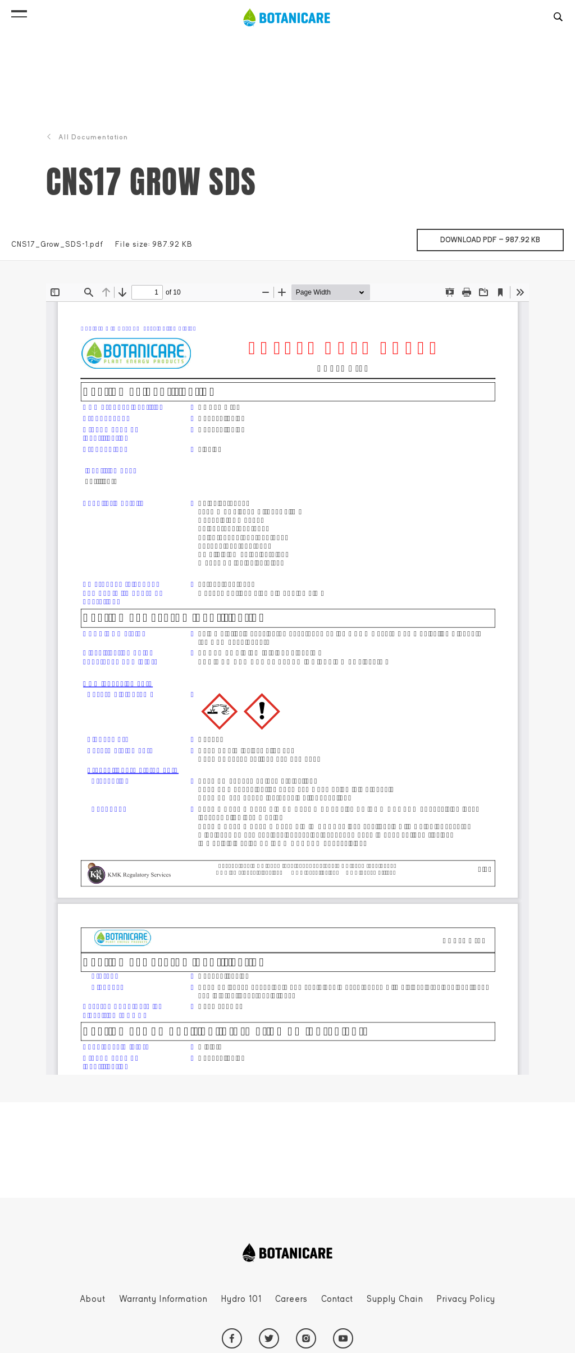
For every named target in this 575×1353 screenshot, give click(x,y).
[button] (19, 11)
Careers (291, 1299)
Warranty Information (163, 1299)
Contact (337, 1299)
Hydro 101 (241, 1299)
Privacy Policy (466, 1299)
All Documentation (87, 137)
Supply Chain (395, 1299)
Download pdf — (502, 236)
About (93, 1299)
